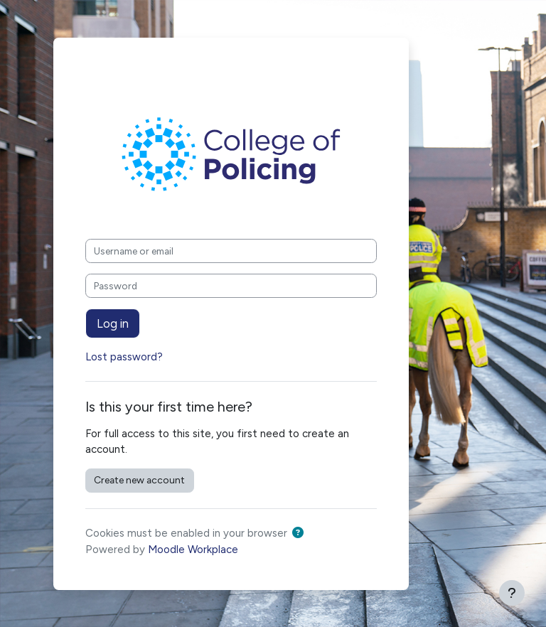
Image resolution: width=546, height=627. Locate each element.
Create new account (139, 480)
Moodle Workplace (193, 549)
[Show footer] (512, 593)
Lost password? (124, 356)
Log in (113, 323)
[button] (300, 533)
